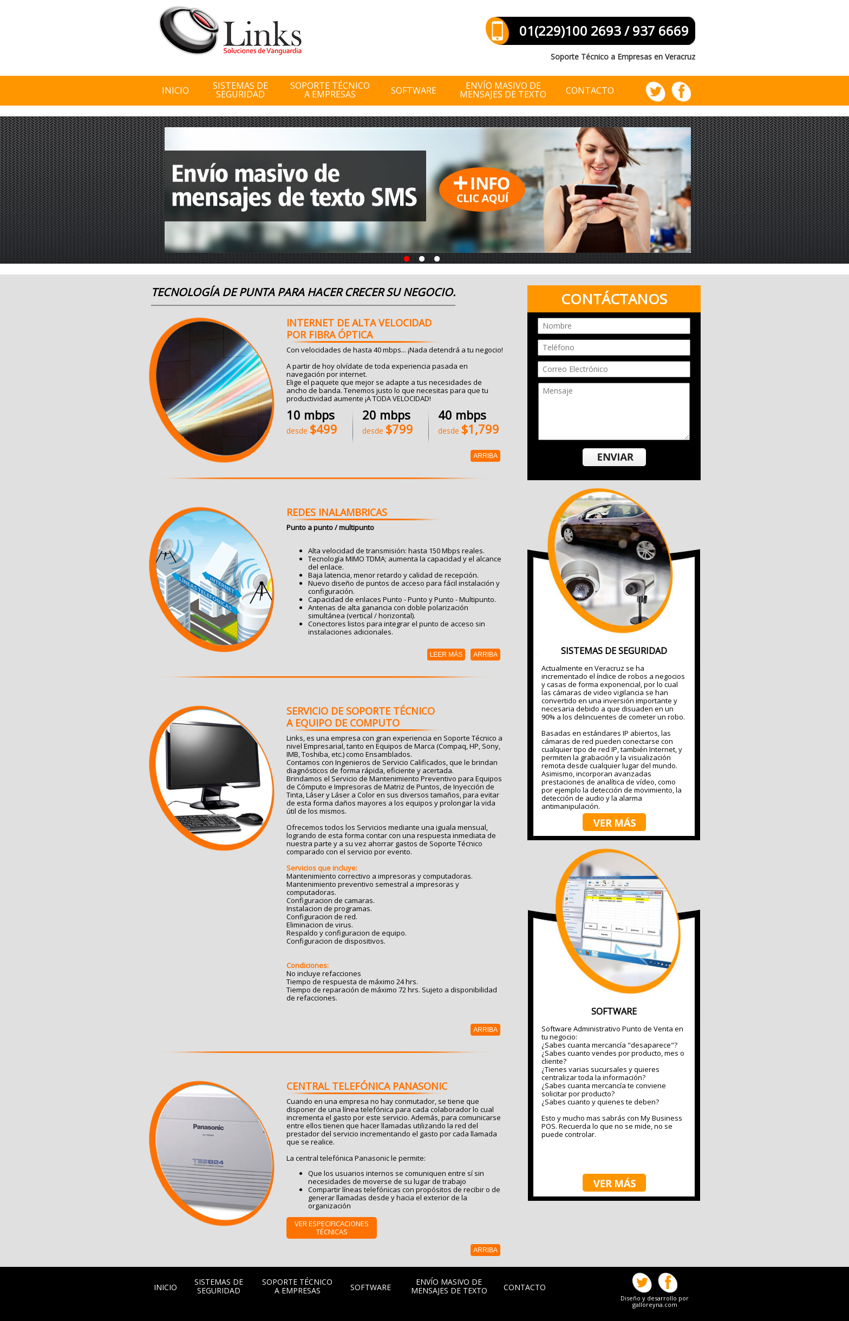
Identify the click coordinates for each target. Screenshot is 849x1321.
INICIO (175, 90)
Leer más (446, 654)
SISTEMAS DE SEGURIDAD (218, 1286)
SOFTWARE (370, 1287)
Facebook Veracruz (680, 91)
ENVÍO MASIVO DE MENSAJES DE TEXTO (503, 90)
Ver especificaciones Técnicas (332, 1228)
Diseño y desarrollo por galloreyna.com (655, 1301)
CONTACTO (590, 90)
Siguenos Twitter (656, 91)
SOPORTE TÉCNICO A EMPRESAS (297, 1286)
